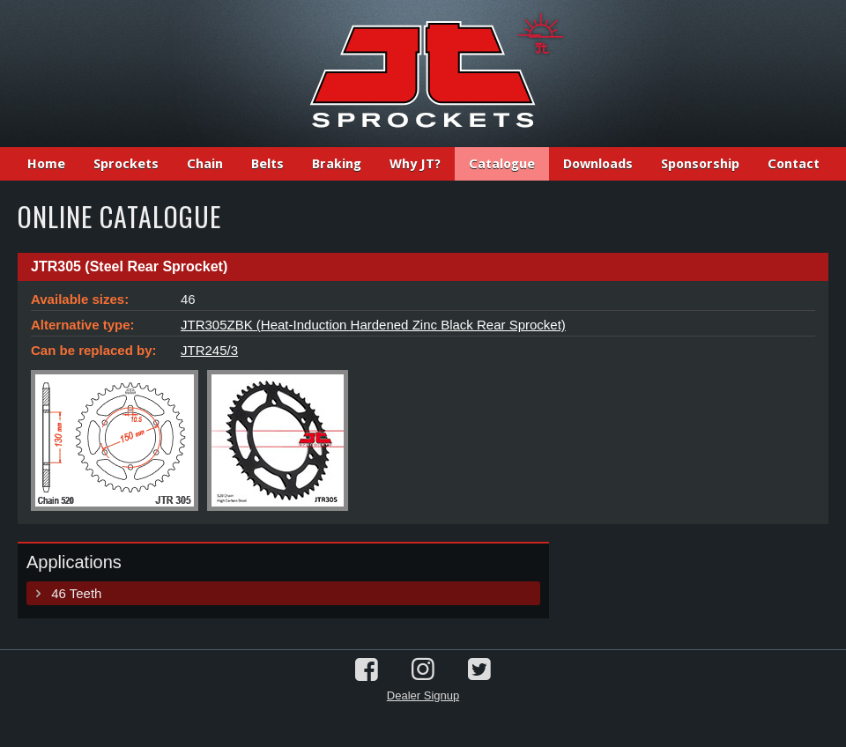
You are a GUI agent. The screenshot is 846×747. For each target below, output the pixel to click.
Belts (267, 164)
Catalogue (502, 164)
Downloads (598, 164)
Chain (205, 164)
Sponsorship (700, 164)
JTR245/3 (209, 350)
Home (46, 164)
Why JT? (415, 164)
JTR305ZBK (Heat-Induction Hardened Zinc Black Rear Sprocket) (373, 324)
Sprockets (126, 164)
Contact (794, 164)
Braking (336, 164)
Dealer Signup (423, 695)
